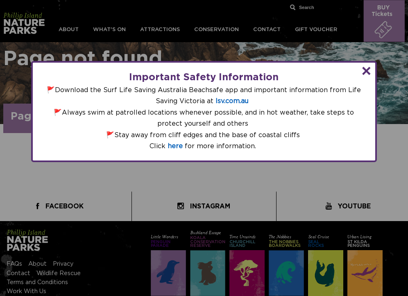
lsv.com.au (231, 101)
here (175, 146)
